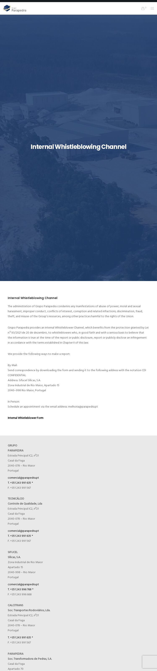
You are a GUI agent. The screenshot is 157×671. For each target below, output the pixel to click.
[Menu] (151, 8)
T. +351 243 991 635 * (20, 482)
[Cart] (141, 8)
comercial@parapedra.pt (23, 477)
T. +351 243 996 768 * (20, 589)
